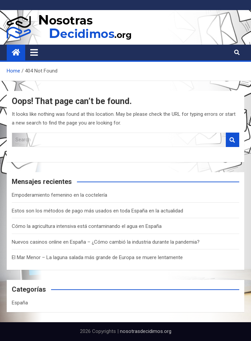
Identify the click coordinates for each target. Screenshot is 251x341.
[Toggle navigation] (34, 52)
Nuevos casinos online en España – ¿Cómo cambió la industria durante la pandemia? (106, 242)
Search (232, 140)
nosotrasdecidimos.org (145, 331)
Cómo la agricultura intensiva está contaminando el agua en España (87, 226)
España (20, 303)
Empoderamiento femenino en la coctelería (59, 195)
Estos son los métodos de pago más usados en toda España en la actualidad (97, 211)
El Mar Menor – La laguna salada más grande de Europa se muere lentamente (97, 257)
